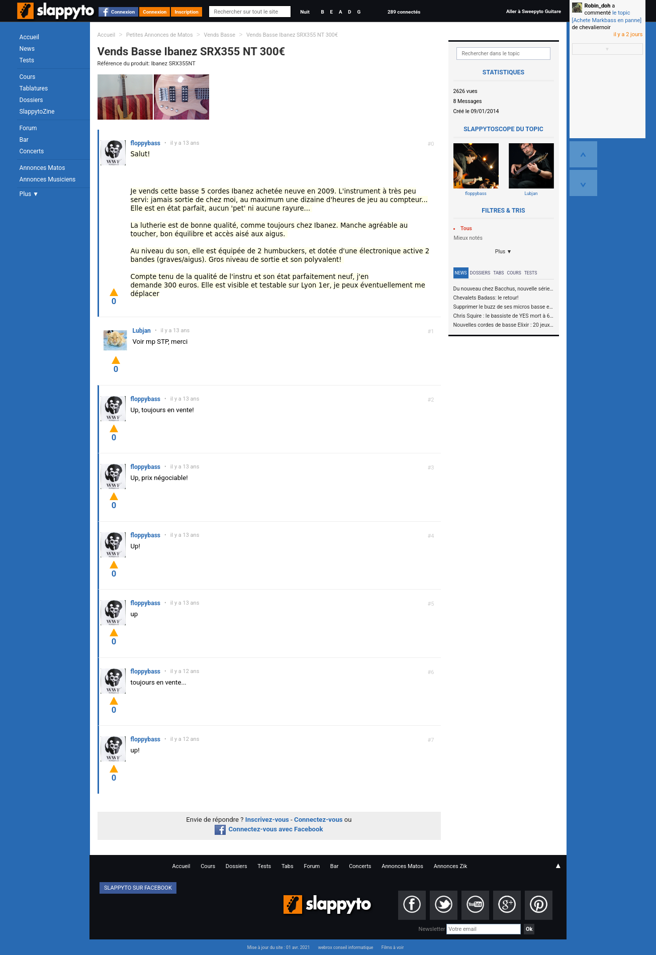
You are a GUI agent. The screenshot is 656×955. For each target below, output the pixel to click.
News (27, 48)
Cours (28, 76)
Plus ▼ (29, 194)
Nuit (304, 12)
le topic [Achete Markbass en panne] (607, 16)
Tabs (498, 272)
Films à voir (393, 947)
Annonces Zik (450, 866)
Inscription (186, 12)
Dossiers (31, 100)
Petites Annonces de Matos (159, 35)
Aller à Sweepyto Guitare (533, 11)
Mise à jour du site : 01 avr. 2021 (278, 947)
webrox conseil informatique (345, 947)
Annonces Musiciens (48, 179)
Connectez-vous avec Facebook (269, 829)
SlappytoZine (37, 111)
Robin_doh (598, 6)
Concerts (32, 151)
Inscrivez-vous (267, 819)
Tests (27, 60)
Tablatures (34, 88)
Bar (24, 139)
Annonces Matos (42, 167)
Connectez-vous (318, 819)
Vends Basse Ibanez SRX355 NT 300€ (292, 35)
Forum (28, 128)
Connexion (123, 12)
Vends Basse (219, 35)
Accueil (30, 37)
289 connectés (404, 12)
